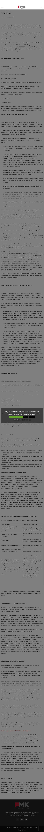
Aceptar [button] (12, 417)
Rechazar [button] (32, 417)
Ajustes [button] (26, 417)
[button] (42, 7)
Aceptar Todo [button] (19, 417)
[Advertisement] (22, 3)
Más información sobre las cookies (22, 419)
